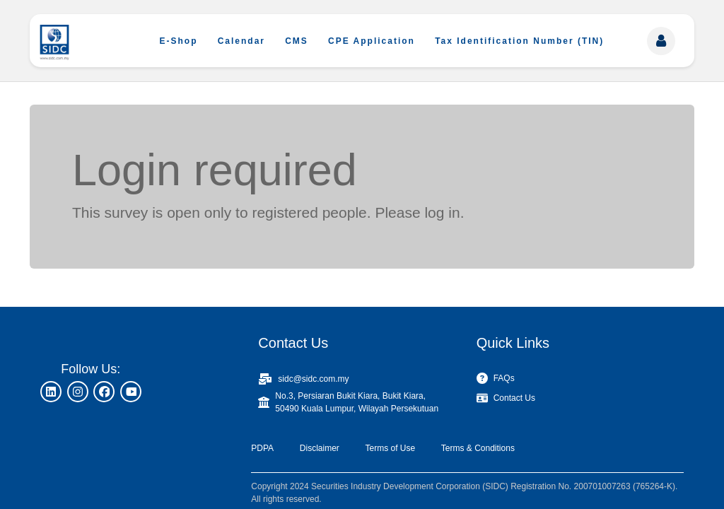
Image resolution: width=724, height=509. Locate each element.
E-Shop (179, 41)
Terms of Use (390, 448)
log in (442, 212)
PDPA (262, 448)
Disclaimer (319, 448)
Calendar (241, 41)
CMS (296, 41)
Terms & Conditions (478, 448)
